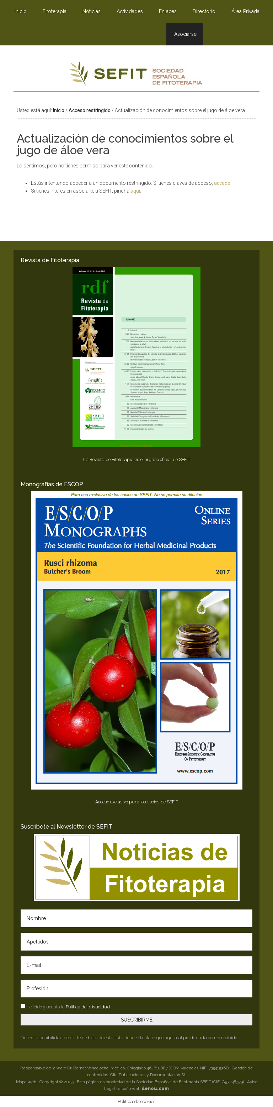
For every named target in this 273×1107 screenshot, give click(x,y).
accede (222, 183)
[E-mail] (136, 965)
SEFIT (136, 76)
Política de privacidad (88, 1006)
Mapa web (26, 1081)
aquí (135, 191)
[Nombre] (136, 918)
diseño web (143, 1088)
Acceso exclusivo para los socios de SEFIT (136, 801)
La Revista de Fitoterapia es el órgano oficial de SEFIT (136, 459)
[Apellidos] (136, 942)
